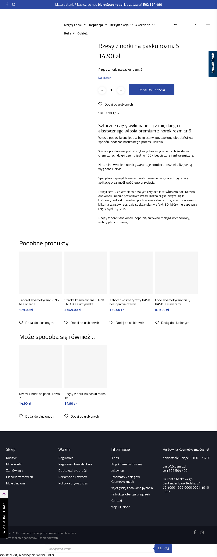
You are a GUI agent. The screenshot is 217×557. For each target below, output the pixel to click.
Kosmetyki (74, 16)
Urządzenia (98, 16)
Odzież (83, 33)
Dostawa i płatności (72, 470)
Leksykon (117, 470)
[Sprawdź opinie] (213, 64)
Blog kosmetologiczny (127, 464)
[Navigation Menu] (208, 23)
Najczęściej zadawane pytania (132, 487)
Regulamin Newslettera (75, 464)
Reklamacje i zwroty (72, 476)
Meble (118, 16)
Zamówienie (14, 470)
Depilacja (98, 25)
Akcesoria (145, 25)
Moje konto (14, 464)
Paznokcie (137, 16)
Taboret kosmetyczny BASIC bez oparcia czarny (130, 302)
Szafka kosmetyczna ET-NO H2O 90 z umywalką (84, 302)
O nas (115, 457)
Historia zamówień (19, 476)
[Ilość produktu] (111, 90)
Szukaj (163, 548)
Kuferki (69, 33)
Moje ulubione (15, 483)
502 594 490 (178, 470)
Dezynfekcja (122, 25)
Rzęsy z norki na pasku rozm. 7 (39, 395)
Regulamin (65, 457)
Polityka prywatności (73, 483)
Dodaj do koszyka (151, 89)
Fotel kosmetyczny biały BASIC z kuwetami (172, 302)
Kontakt (116, 500)
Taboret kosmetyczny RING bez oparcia (39, 302)
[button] (115, 104)
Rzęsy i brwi (75, 25)
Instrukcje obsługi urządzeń (130, 494)
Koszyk (11, 457)
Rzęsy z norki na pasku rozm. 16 (85, 395)
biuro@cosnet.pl (174, 466)
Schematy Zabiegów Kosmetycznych (125, 479)
